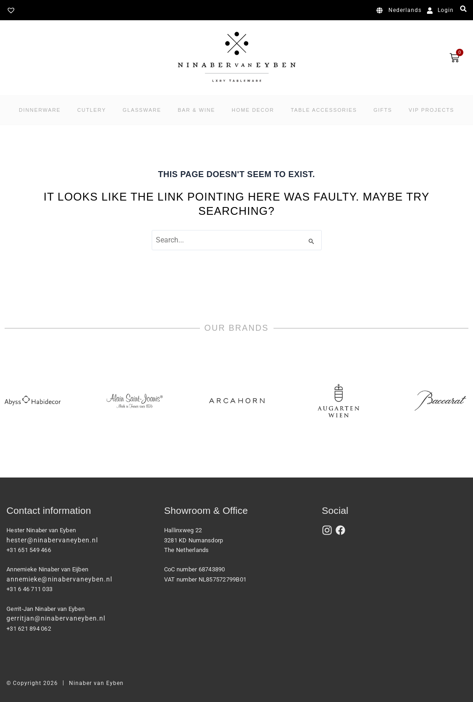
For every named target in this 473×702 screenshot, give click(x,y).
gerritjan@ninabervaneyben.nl (55, 618)
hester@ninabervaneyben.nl (52, 540)
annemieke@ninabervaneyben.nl (59, 579)
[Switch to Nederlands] (400, 10)
